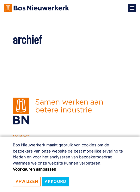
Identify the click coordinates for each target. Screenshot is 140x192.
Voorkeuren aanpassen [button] (34, 169)
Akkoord (55, 181)
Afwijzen (27, 181)
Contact (21, 136)
